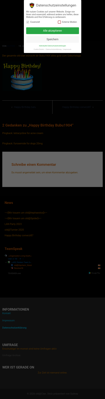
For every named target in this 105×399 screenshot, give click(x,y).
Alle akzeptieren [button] (52, 29)
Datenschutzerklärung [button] (54, 48)
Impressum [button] (67, 48)
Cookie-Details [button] (39, 48)
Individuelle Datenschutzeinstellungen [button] (52, 45)
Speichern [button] (52, 38)
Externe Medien (67, 20)
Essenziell (33, 20)
